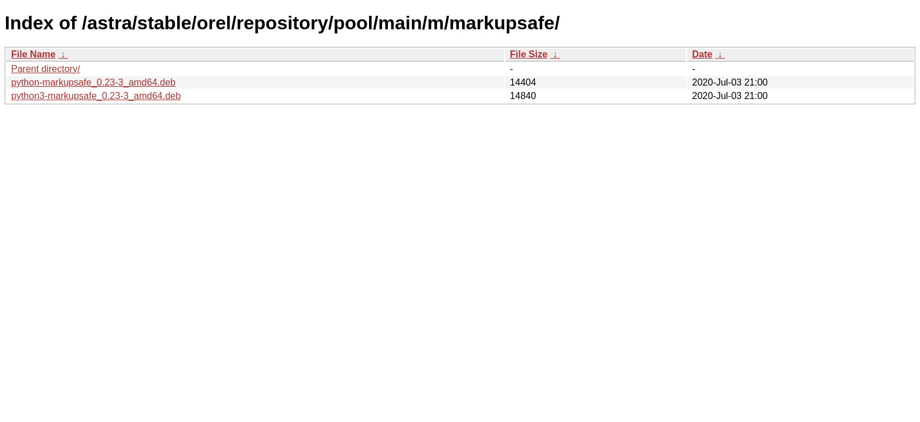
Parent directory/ (45, 69)
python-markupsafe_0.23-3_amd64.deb (93, 82)
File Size (528, 54)
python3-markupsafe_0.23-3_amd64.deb (96, 96)
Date (702, 54)
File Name (33, 54)
